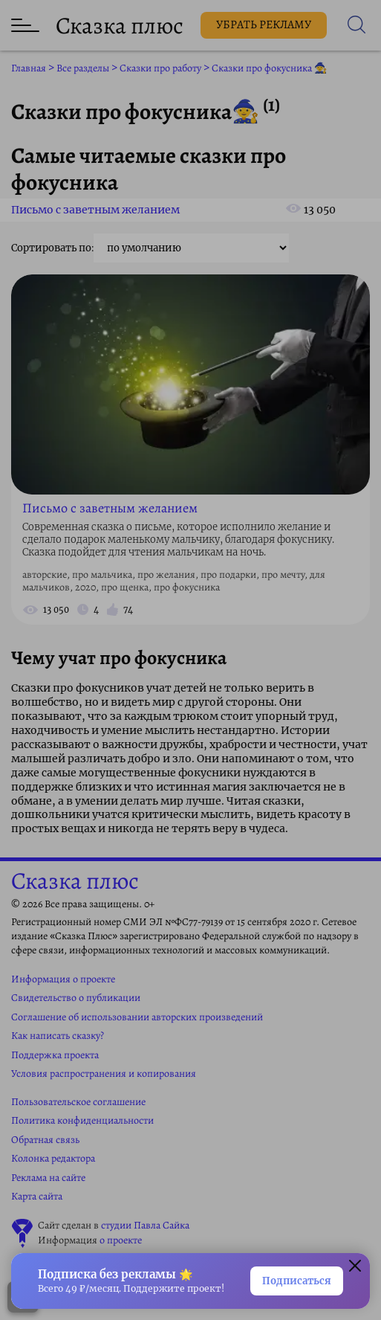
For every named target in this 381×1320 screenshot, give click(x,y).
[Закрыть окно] (355, 1268)
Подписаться (296, 1281)
